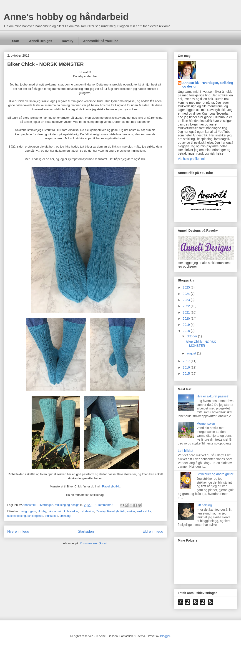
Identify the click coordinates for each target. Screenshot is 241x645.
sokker (130, 511)
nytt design (87, 511)
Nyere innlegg (18, 531)
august (191, 353)
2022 (187, 306)
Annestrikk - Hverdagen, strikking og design (207, 84)
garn (33, 511)
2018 (187, 331)
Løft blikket (185, 450)
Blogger (165, 636)
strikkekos (51, 515)
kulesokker (71, 511)
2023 (187, 300)
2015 (187, 373)
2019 (187, 324)
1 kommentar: (104, 505)
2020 (187, 318)
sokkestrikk (144, 511)
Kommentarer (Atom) (94, 543)
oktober (192, 336)
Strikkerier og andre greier (215, 474)
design (24, 511)
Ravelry (67, 41)
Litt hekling (204, 505)
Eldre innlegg (153, 531)
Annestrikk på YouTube (100, 41)
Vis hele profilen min (192, 159)
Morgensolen (206, 423)
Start (15, 41)
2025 (187, 287)
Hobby (42, 511)
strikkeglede (35, 515)
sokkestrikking (16, 515)
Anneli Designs (40, 41)
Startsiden (86, 531)
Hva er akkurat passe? (212, 396)
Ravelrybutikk (111, 486)
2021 (187, 312)
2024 (187, 294)
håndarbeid (55, 511)
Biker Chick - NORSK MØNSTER (45, 64)
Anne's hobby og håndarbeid (66, 17)
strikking (65, 515)
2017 (187, 361)
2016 (187, 367)
